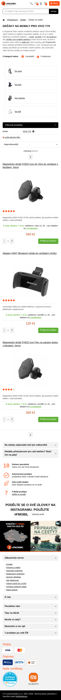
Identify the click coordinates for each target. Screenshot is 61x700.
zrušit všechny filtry (11, 137)
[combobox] (30, 144)
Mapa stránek (11, 590)
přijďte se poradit (19, 494)
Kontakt (9, 564)
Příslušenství (12, 20)
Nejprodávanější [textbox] (11, 144)
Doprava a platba (13, 567)
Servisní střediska (13, 577)
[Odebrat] (29, 131)
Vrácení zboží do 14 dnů (16, 583)
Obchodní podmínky (14, 571)
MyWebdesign (21, 696)
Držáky (23, 20)
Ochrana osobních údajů (16, 587)
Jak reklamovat (12, 580)
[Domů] (3, 19)
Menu (54, 3)
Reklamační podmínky (15, 574)
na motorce (52, 37)
